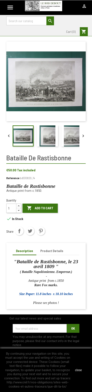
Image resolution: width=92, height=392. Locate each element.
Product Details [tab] (51, 251)
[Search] (30, 20)
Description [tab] (24, 251)
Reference (12, 178)
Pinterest (41, 231)
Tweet (30, 231)
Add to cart (40, 208)
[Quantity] (11, 208)
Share (19, 231)
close (78, 370)
